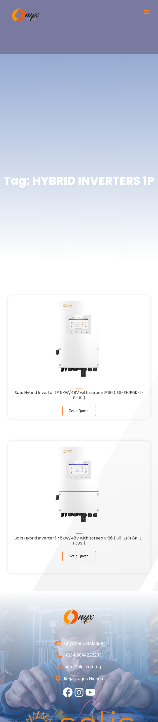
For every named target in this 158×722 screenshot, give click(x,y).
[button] (146, 12)
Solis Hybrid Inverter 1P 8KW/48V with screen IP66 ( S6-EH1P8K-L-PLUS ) (79, 540)
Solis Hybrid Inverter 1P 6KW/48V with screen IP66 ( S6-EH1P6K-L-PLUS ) (79, 395)
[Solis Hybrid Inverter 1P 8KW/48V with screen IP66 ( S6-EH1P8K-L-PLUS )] (79, 532)
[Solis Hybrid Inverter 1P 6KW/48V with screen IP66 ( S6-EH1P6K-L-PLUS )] (79, 386)
